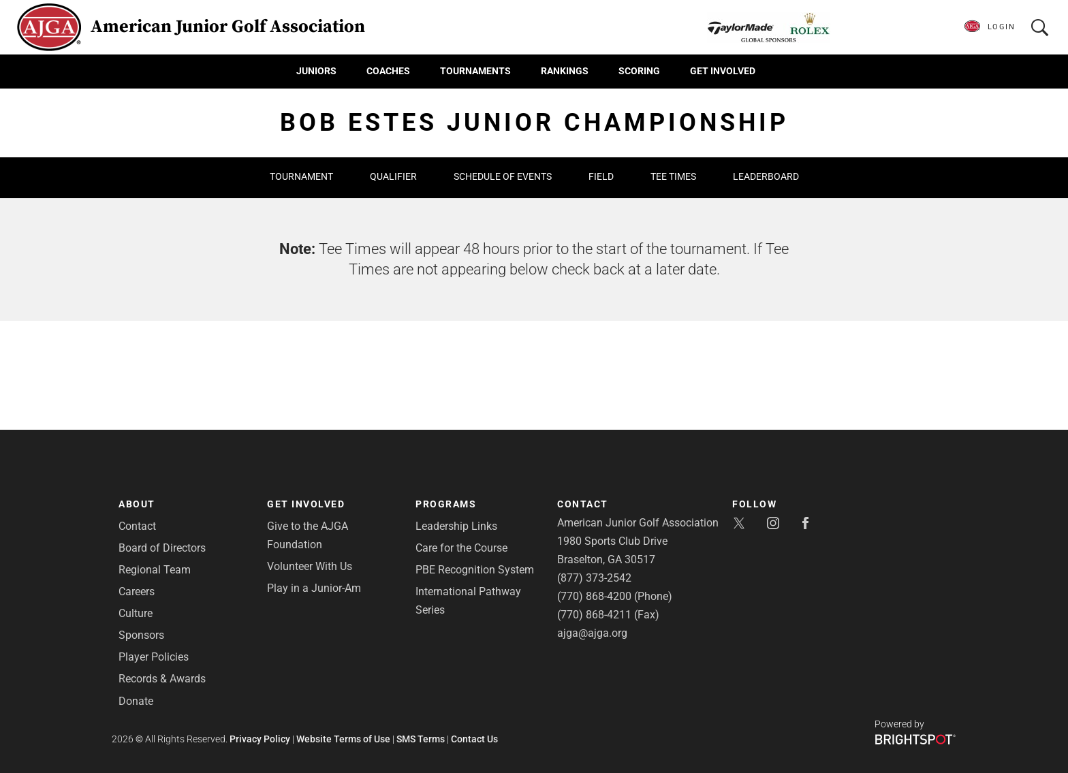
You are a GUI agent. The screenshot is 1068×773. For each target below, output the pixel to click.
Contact (137, 526)
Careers (137, 591)
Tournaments (475, 70)
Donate (136, 701)
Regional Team (155, 569)
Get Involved (722, 70)
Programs (445, 504)
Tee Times (673, 176)
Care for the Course (461, 547)
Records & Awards (162, 678)
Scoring (639, 70)
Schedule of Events (503, 176)
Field (601, 176)
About (137, 504)
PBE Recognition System (474, 569)
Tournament (301, 176)
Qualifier (393, 176)
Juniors (316, 70)
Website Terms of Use (343, 738)
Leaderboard (766, 176)
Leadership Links (456, 526)
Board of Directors (162, 547)
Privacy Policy (260, 738)
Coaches (388, 70)
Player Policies (154, 656)
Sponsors (141, 635)
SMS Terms (420, 738)
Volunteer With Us (309, 566)
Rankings (564, 70)
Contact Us (474, 738)
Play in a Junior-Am (314, 588)
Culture (136, 613)
